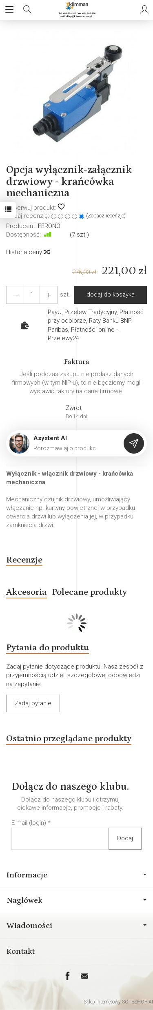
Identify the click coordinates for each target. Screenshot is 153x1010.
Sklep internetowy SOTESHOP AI (118, 1002)
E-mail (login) (28, 822)
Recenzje (24, 560)
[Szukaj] (27, 10)
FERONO (49, 226)
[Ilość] (32, 294)
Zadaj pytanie (33, 703)
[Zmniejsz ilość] (49, 294)
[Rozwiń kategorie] (9, 10)
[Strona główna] (76, 10)
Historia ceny (27, 252)
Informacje (76, 874)
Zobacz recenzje (106, 216)
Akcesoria (26, 592)
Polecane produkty (89, 592)
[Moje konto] (144, 10)
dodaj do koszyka (110, 294)
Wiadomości (76, 925)
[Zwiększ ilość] (15, 294)
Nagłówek (76, 900)
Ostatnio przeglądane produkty (68, 738)
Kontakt (21, 951)
